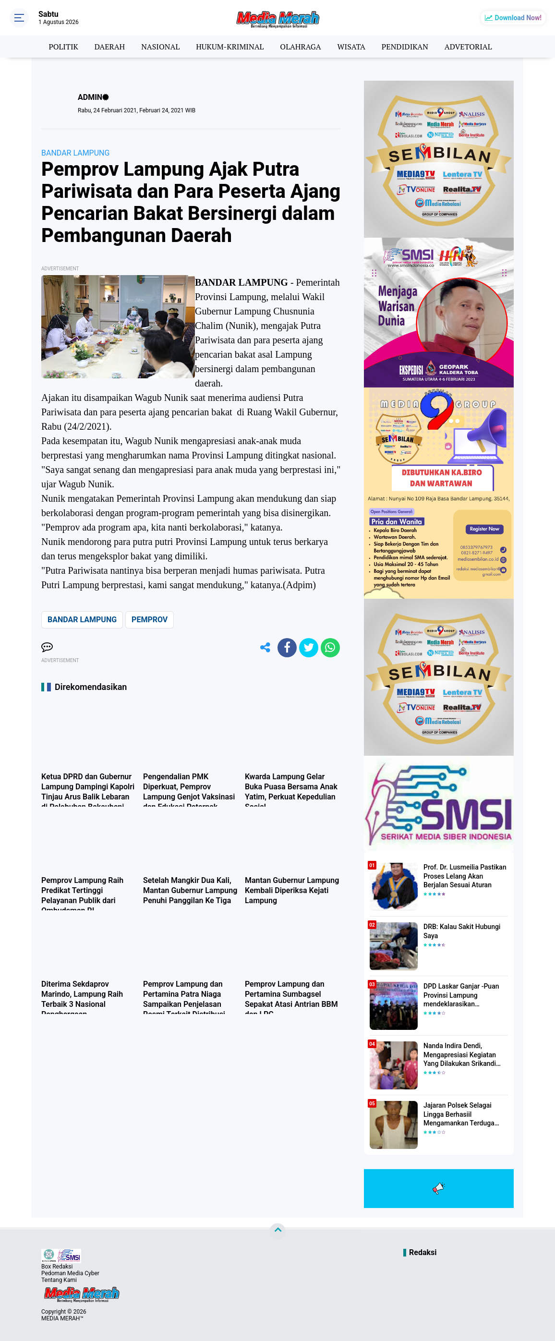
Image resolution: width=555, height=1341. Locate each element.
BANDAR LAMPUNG (75, 152)
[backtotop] (277, 1231)
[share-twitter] (308, 647)
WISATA (351, 46)
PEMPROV (150, 619)
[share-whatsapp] (330, 647)
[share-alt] (265, 647)
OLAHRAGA (300, 46)
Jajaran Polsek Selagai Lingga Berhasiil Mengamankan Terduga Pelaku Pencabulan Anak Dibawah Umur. (460, 1114)
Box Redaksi (56, 1266)
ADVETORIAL (468, 46)
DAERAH (110, 46)
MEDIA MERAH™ (62, 1318)
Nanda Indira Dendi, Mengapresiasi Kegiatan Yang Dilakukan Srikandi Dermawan (459, 1055)
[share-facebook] (287, 647)
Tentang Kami (59, 1280)
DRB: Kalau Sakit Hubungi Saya (461, 931)
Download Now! (518, 18)
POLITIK (63, 46)
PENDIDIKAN (405, 46)
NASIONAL (160, 46)
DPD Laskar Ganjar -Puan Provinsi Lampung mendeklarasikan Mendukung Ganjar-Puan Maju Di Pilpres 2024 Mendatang (461, 995)
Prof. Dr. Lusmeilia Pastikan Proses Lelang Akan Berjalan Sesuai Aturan (465, 875)
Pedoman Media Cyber (70, 1273)
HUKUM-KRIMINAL (230, 46)
